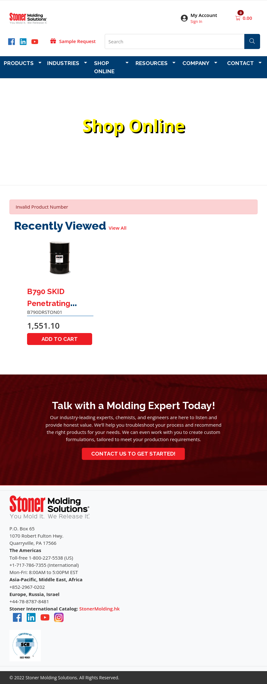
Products (19, 63)
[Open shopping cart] (238, 18)
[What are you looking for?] (174, 41)
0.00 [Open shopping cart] (247, 18)
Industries (63, 63)
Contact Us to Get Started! (133, 454)
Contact (240, 63)
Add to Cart (60, 339)
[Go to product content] (60, 258)
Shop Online (104, 67)
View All (118, 228)
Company (195, 63)
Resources (152, 63)
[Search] (252, 41)
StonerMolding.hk (99, 608)
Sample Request (77, 41)
